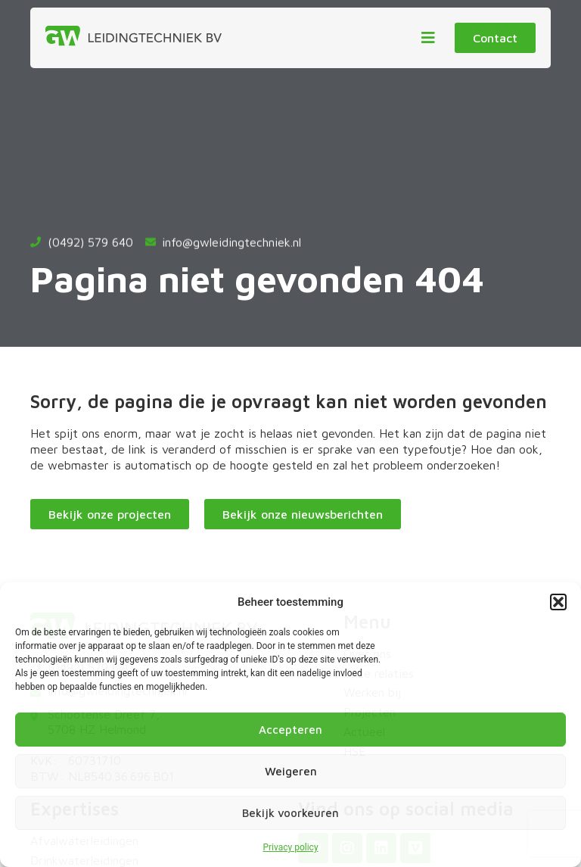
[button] (558, 602)
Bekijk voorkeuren (290, 812)
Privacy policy (290, 847)
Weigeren (291, 771)
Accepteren (290, 729)
